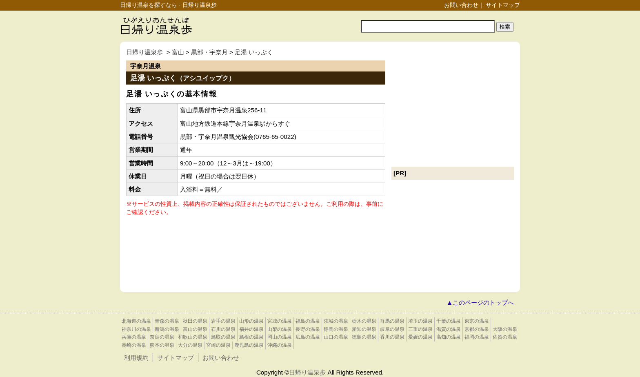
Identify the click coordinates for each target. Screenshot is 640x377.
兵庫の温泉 (134, 337)
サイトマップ (503, 5)
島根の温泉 (251, 337)
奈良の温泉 (162, 337)
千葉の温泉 (448, 321)
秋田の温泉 (195, 321)
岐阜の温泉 (392, 329)
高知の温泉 (448, 337)
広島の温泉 (308, 337)
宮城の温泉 (279, 321)
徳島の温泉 (364, 337)
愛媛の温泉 (420, 337)
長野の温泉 (308, 329)
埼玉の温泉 (420, 321)
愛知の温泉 (364, 329)
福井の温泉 (251, 329)
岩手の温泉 (223, 321)
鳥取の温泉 (223, 337)
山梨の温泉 (279, 329)
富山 (178, 52)
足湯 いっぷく (254, 52)
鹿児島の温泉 (249, 345)
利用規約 (136, 357)
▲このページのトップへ (480, 302)
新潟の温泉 (167, 329)
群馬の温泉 (392, 321)
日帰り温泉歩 (144, 52)
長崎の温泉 (134, 345)
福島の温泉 (308, 321)
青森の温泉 (167, 321)
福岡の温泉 (476, 337)
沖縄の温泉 (279, 345)
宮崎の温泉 (218, 345)
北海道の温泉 (136, 321)
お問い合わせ (461, 5)
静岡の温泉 (336, 329)
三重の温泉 (420, 329)
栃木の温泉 (364, 321)
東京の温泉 (476, 321)
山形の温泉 (251, 321)
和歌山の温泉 (192, 337)
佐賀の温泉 (505, 337)
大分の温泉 (190, 345)
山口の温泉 (336, 337)
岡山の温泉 (279, 337)
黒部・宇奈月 (209, 52)
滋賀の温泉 (448, 329)
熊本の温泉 (162, 345)
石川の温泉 (223, 329)
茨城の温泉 (336, 321)
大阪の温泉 (505, 329)
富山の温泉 (195, 329)
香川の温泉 (392, 337)
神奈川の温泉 (136, 329)
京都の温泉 (476, 329)
